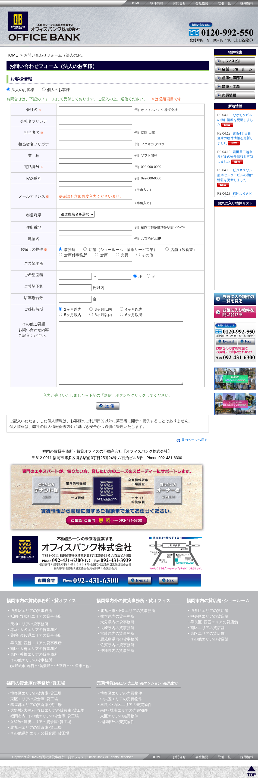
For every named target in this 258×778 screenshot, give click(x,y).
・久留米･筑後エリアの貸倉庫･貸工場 (39, 734)
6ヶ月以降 (131, 315)
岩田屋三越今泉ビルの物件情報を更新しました (235, 156)
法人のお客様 (20, 90)
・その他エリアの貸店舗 (207, 651)
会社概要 (201, 3)
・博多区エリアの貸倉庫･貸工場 (34, 705)
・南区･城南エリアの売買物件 (122, 722)
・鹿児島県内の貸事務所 (117, 651)
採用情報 (246, 3)
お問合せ (179, 3)
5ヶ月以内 (70, 315)
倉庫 (101, 255)
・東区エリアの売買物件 (117, 728)
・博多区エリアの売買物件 (119, 705)
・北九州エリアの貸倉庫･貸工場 (34, 739)
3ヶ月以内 (100, 309)
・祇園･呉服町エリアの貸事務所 (34, 628)
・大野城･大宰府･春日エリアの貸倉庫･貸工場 (45, 722)
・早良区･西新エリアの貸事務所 (34, 655)
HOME (135, 3)
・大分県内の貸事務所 (115, 634)
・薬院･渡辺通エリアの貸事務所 (34, 647)
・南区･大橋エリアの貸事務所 (32, 661)
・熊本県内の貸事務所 (115, 628)
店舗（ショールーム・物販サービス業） (120, 249)
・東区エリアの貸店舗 (206, 645)
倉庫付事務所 (73, 255)
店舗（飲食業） (181, 249)
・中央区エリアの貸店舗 (207, 628)
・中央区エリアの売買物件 (119, 711)
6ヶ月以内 (100, 315)
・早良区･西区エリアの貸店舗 (212, 634)
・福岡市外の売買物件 (115, 734)
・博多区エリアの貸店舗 (207, 623)
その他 (144, 255)
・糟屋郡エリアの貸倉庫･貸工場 (34, 717)
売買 (122, 255)
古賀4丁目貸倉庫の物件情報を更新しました (235, 138)
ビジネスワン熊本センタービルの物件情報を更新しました (235, 175)
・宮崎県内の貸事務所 (115, 645)
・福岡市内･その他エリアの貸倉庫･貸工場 (43, 728)
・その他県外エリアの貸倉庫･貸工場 (38, 745)
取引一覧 (224, 3)
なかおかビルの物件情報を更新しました (235, 119)
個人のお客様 (56, 90)
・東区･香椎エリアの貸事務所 (32, 666)
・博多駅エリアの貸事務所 (29, 623)
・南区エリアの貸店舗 (206, 640)
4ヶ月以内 (131, 309)
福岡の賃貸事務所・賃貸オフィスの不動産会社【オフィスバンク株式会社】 (107, 463)
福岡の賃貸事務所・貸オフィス (61, 769)
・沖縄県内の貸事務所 (115, 663)
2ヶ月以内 (70, 309)
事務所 (67, 249)
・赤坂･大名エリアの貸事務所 (32, 642)
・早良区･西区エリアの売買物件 (124, 717)
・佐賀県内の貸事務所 (115, 657)
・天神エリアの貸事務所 (27, 636)
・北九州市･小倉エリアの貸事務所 (125, 623)
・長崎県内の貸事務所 (115, 640)
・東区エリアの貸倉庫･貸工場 (32, 711)
